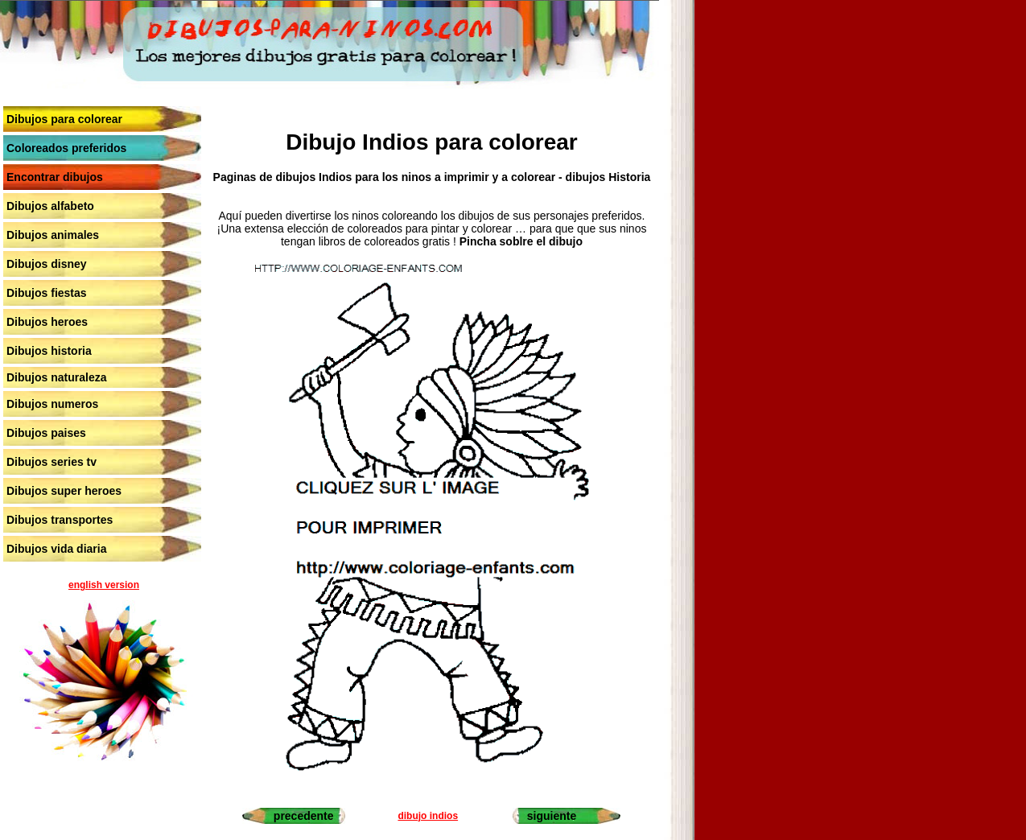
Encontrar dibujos (54, 177)
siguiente (551, 815)
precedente (304, 815)
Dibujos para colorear (64, 119)
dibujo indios (428, 815)
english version (103, 585)
